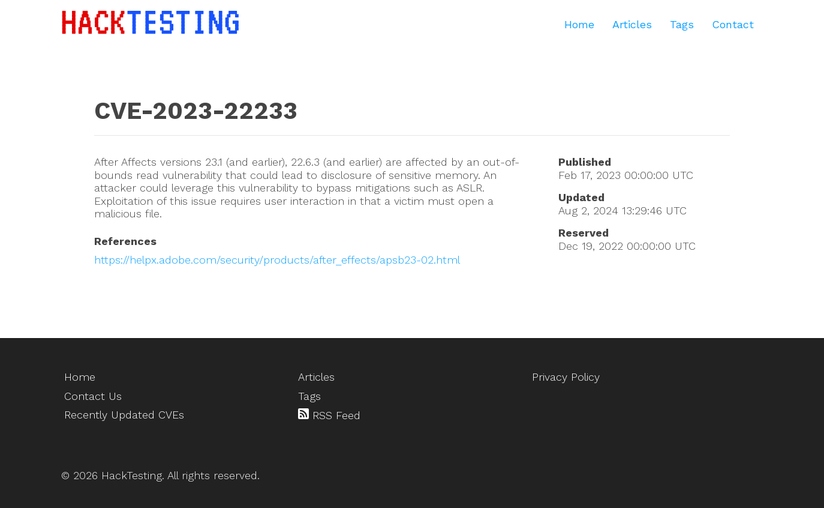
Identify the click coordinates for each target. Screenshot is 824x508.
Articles (632, 24)
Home (579, 24)
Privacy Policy (566, 376)
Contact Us (93, 396)
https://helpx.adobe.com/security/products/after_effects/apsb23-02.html (277, 259)
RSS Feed (329, 415)
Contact (733, 24)
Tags (682, 24)
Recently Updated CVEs (124, 414)
